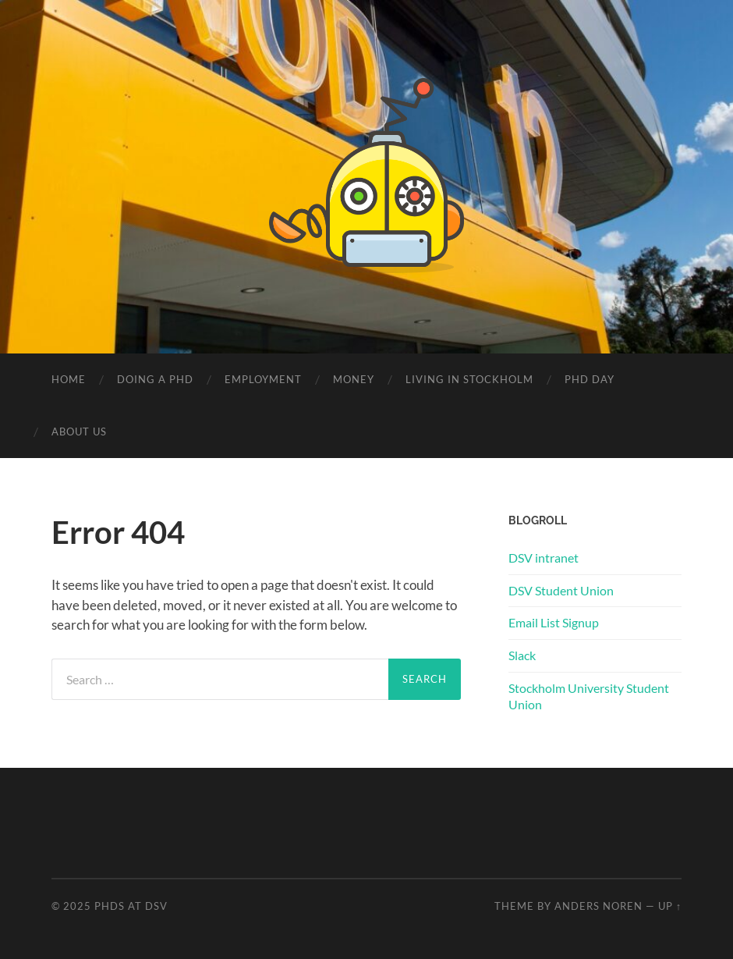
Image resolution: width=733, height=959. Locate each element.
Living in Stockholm (469, 379)
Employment (263, 379)
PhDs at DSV (131, 906)
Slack (522, 655)
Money (353, 379)
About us (79, 431)
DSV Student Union (561, 590)
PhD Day (589, 379)
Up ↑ (670, 906)
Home (68, 379)
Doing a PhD (155, 379)
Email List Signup (553, 622)
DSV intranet (543, 557)
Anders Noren (598, 906)
